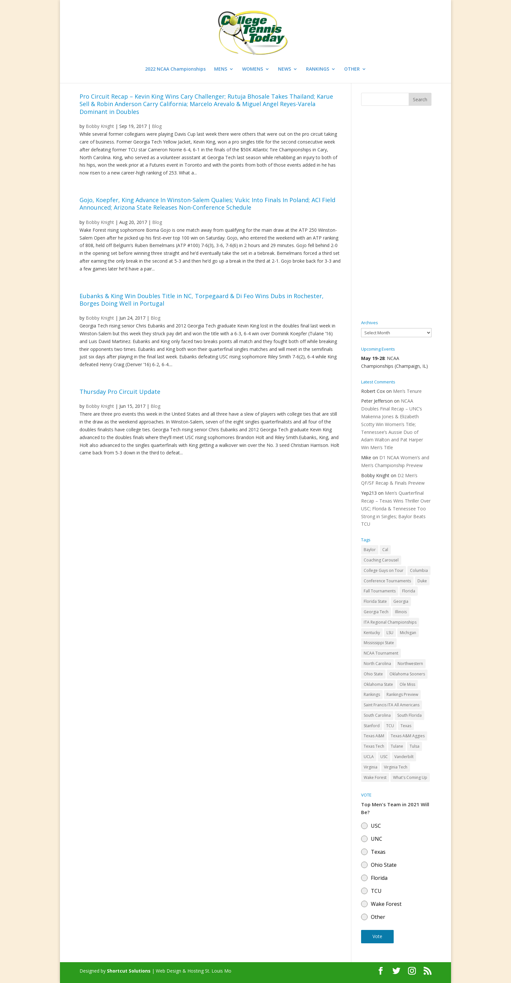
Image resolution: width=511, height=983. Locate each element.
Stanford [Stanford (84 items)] (372, 725)
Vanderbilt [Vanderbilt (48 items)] (404, 756)
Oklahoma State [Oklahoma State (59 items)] (378, 684)
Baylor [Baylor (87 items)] (370, 549)
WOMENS (252, 69)
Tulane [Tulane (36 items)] (397, 746)
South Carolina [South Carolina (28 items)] (377, 715)
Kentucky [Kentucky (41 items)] (372, 632)
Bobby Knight (100, 126)
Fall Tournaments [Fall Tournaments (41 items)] (380, 591)
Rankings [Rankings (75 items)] (372, 694)
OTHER (352, 69)
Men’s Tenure (407, 391)
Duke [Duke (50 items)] (422, 581)
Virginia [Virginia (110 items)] (370, 767)
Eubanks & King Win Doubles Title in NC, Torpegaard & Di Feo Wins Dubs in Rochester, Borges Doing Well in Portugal (202, 299)
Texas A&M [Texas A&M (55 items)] (374, 736)
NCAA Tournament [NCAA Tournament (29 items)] (381, 653)
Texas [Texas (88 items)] (406, 725)
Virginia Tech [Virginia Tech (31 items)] (395, 767)
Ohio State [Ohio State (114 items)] (373, 674)
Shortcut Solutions (129, 971)
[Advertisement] (396, 213)
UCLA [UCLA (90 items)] (369, 756)
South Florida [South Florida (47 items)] (409, 715)
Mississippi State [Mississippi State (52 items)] (379, 642)
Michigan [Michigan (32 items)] (408, 632)
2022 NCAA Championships (175, 69)
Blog (157, 126)
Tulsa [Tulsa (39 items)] (414, 746)
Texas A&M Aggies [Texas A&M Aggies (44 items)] (408, 736)
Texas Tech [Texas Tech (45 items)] (374, 746)
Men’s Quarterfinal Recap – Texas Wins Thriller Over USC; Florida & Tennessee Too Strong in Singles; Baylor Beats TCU (396, 508)
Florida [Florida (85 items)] (408, 591)
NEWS (284, 69)
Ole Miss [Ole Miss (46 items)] (407, 684)
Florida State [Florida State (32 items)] (375, 601)
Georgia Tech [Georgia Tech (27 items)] (376, 612)
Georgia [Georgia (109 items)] (400, 601)
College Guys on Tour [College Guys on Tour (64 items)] (383, 570)
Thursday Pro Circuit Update (120, 391)
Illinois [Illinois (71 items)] (401, 612)
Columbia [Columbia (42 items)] (419, 570)
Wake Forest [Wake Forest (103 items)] (375, 777)
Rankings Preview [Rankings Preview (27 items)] (402, 694)
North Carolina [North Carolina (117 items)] (377, 663)
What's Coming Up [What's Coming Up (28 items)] (410, 777)
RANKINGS (317, 69)
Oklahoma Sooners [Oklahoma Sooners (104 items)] (407, 674)
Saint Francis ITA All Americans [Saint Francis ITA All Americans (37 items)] (391, 705)
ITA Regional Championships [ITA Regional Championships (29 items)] (390, 622)
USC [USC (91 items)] (384, 756)
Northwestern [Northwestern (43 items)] (410, 663)
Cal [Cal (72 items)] (385, 549)
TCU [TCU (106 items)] (390, 725)
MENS (220, 69)
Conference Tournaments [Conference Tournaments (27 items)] (387, 581)
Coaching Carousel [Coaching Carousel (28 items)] (381, 560)
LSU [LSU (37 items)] (390, 632)
